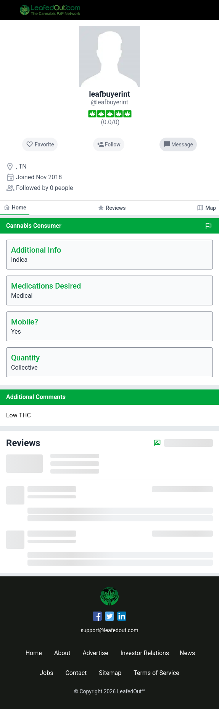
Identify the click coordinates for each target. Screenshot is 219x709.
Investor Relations (145, 653)
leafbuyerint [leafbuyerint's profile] (109, 94)
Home (34, 653)
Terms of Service (156, 673)
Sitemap (110, 673)
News (187, 653)
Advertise (95, 653)
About (62, 653)
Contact (76, 673)
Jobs (46, 673)
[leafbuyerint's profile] (109, 102)
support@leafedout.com (109, 630)
